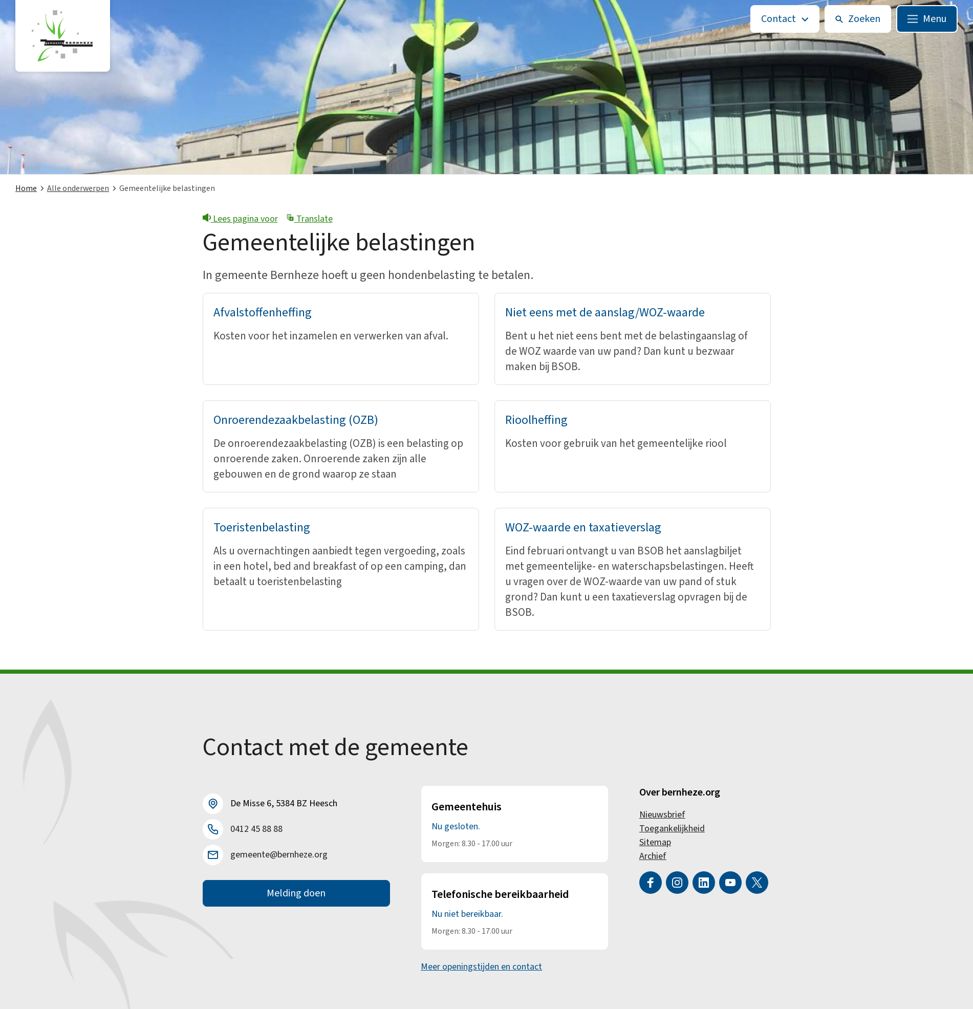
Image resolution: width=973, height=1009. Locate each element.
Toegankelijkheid (672, 828)
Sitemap (655, 842)
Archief (652, 856)
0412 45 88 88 (256, 829)
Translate (309, 218)
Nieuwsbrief (662, 814)
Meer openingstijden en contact (481, 966)
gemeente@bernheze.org (279, 854)
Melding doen (296, 893)
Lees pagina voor (240, 218)
